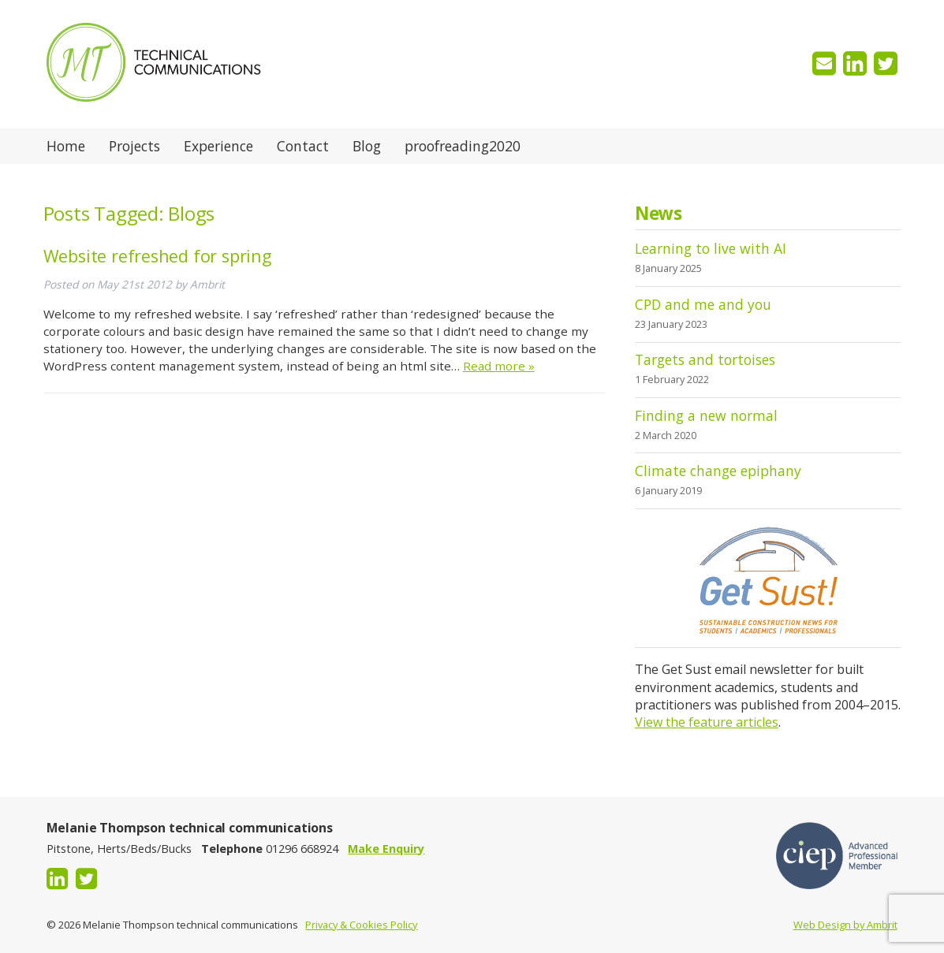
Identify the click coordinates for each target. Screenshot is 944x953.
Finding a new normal (706, 415)
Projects (134, 145)
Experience (218, 145)
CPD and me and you (703, 304)
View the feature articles (706, 722)
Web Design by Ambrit (845, 925)
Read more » (499, 366)
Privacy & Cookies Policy (361, 925)
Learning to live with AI (710, 248)
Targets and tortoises (705, 359)
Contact (303, 145)
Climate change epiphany (718, 470)
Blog (367, 145)
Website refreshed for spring (157, 255)
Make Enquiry (386, 848)
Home (66, 145)
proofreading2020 (463, 145)
